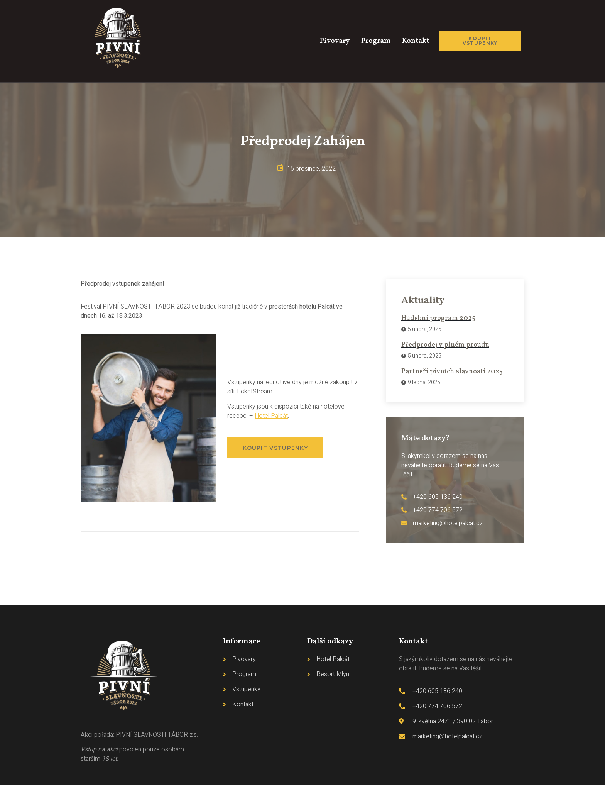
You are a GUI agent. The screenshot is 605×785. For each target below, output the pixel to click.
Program (373, 41)
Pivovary (329, 41)
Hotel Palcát (271, 415)
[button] (275, 447)
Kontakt (414, 41)
